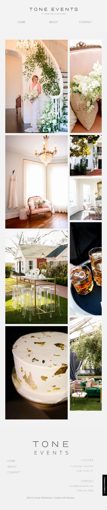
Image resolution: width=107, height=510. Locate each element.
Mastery (71, 497)
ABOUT (12, 467)
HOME (11, 461)
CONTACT (13, 472)
